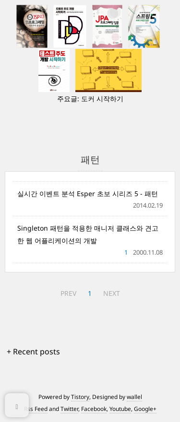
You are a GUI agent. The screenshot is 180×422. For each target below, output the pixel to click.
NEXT (111, 293)
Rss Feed (36, 409)
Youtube (120, 409)
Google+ (145, 409)
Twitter (69, 409)
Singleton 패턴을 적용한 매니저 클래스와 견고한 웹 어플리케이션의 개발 (87, 234)
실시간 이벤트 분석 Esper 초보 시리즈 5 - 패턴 (87, 193)
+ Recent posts (33, 351)
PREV (68, 293)
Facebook (94, 409)
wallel (134, 397)
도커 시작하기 (102, 98)
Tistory (80, 397)
